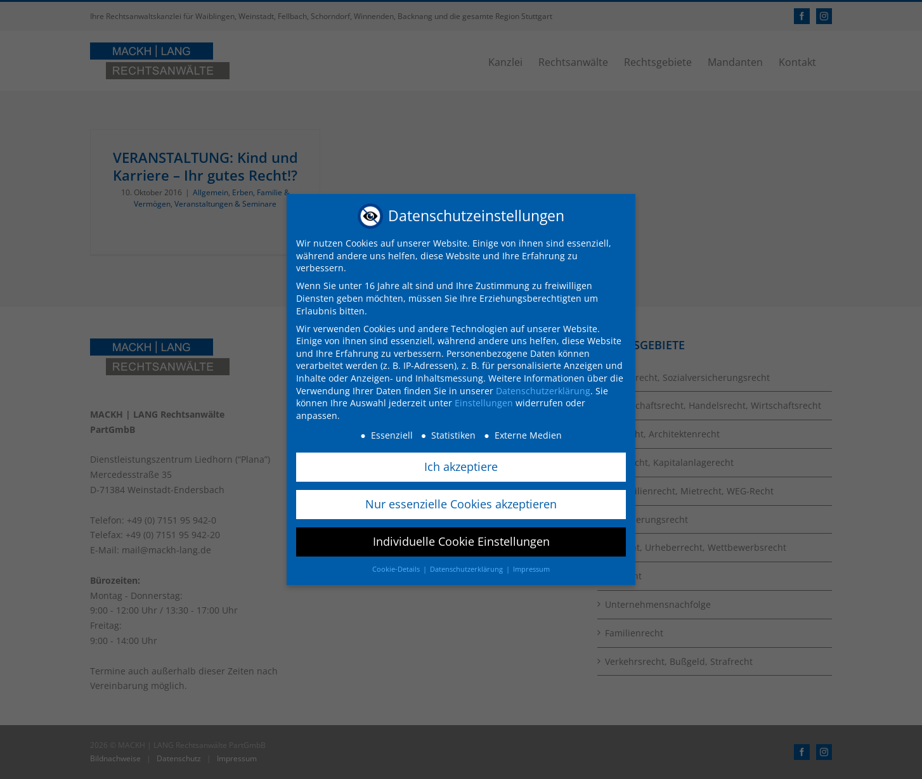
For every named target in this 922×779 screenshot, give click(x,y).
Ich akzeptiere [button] (461, 466)
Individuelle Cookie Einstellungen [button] (461, 541)
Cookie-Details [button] (397, 569)
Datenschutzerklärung (543, 390)
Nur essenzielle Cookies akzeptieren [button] (461, 504)
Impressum (531, 569)
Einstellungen (484, 403)
